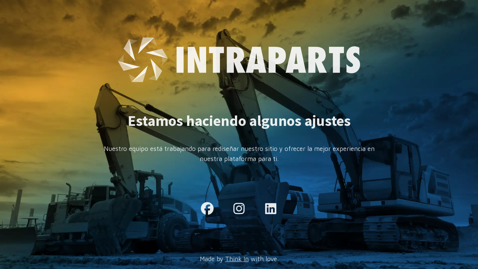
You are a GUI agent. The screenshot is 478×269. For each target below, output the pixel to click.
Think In (237, 259)
